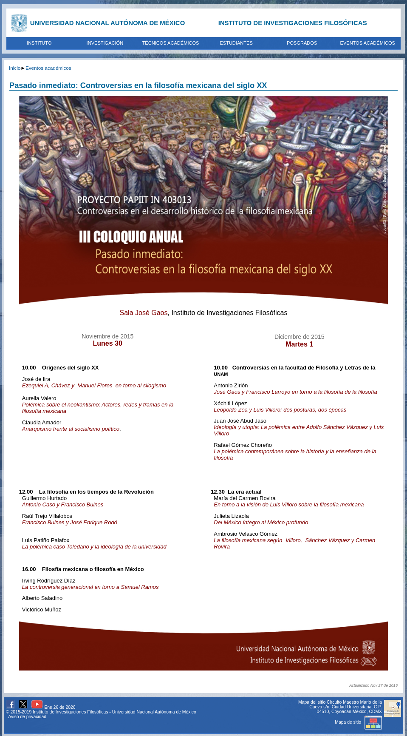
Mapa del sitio (311, 702)
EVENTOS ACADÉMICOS (367, 42)
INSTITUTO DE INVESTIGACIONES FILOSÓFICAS (292, 22)
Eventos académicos (48, 68)
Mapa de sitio (358, 722)
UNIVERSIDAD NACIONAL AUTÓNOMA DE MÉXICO (107, 22)
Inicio (14, 68)
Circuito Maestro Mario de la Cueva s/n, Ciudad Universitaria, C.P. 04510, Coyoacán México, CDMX (345, 707)
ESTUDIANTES (236, 42)
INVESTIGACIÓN (105, 42)
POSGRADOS (302, 42)
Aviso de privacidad (27, 716)
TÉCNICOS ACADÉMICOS (170, 42)
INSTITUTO (39, 42)
